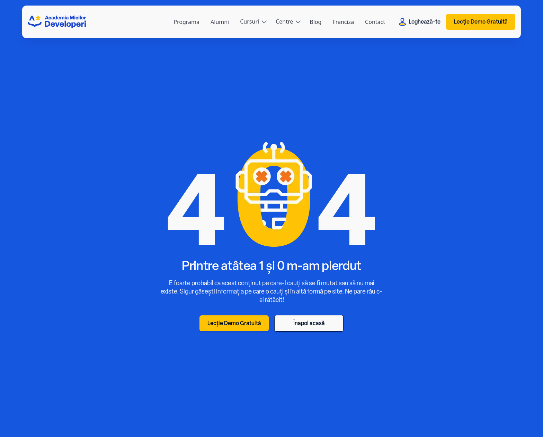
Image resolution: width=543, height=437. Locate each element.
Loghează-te (419, 22)
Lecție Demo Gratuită (481, 21)
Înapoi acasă (309, 323)
